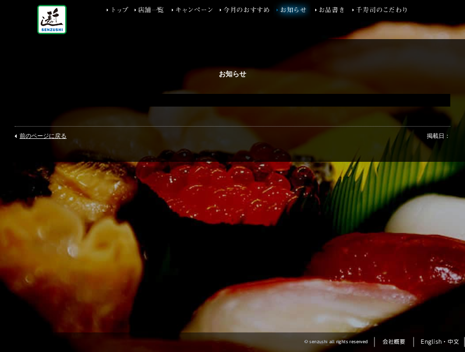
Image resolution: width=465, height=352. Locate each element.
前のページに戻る (43, 135)
